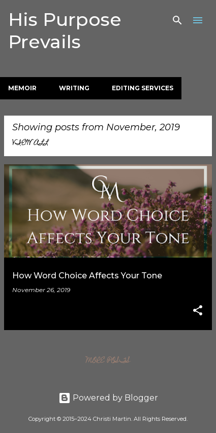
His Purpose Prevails (64, 30)
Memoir (22, 88)
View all (30, 143)
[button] (198, 311)
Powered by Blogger (108, 398)
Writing (74, 88)
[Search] (177, 20)
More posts (108, 361)
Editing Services (142, 88)
